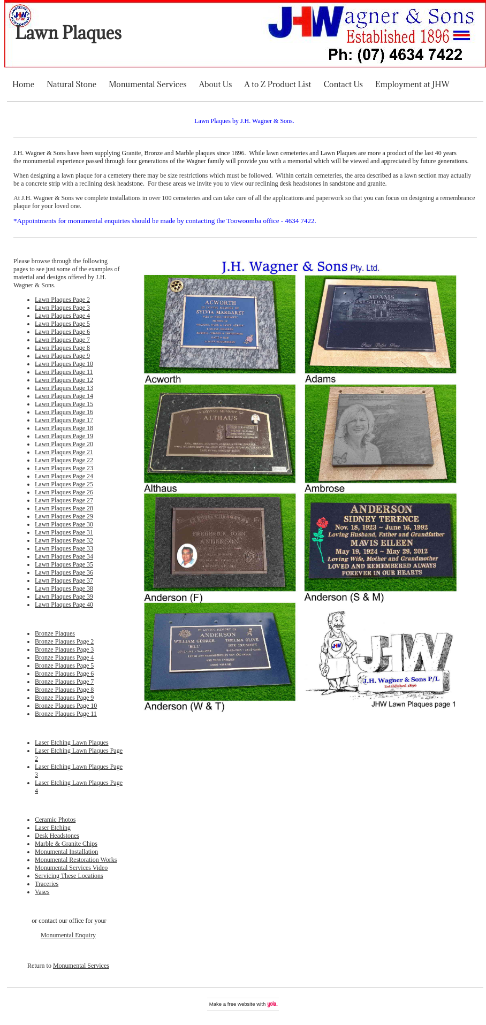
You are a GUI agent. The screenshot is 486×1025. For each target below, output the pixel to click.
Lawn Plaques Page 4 (62, 315)
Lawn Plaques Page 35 (64, 564)
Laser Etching (53, 827)
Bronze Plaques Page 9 (64, 697)
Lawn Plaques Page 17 (64, 420)
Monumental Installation (66, 851)
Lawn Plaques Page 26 (64, 492)
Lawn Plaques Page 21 (64, 452)
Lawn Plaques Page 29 (64, 516)
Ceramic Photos (55, 819)
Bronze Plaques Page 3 (64, 649)
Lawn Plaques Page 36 (64, 572)
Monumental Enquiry (68, 935)
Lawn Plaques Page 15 (64, 404)
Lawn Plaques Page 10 (64, 364)
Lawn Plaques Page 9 (62, 355)
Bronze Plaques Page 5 (64, 665)
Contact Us (343, 84)
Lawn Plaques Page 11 (64, 372)
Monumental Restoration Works (76, 859)
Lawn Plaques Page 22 (64, 460)
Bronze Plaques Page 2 (64, 641)
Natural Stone (71, 84)
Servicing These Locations (69, 875)
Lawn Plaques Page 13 (64, 388)
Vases (42, 892)
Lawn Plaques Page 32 (64, 540)
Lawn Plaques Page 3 (62, 307)
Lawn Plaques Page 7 (62, 339)
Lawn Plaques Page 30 (64, 524)
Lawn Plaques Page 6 (62, 331)
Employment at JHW (412, 84)
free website (241, 1004)
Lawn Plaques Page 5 (62, 323)
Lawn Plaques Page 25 (64, 484)
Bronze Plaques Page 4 (64, 657)
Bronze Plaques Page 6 (64, 673)
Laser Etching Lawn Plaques (72, 742)
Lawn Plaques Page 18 (64, 428)
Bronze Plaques (55, 633)
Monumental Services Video (71, 867)
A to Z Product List (277, 84)
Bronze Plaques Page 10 (66, 705)
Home (23, 84)
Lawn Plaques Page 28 (64, 508)
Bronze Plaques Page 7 (64, 681)
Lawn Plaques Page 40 (64, 604)
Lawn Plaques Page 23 (64, 468)
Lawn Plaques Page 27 (64, 500)
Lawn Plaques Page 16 (64, 412)
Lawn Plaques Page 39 (64, 596)
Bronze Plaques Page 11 (66, 713)
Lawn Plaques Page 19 (64, 436)
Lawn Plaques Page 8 (62, 347)
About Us (215, 84)
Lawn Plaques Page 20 (64, 444)
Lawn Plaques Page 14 (64, 396)
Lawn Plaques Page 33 (64, 548)
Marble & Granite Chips (66, 843)
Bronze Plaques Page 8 (64, 689)
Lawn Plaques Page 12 (64, 380)
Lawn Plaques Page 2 (62, 299)
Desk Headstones (57, 835)
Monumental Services (148, 84)
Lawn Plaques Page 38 (64, 588)
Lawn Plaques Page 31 (64, 532)
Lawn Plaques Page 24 (64, 476)
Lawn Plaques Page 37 (64, 580)
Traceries (46, 884)
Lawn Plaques (68, 33)
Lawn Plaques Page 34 (64, 556)
